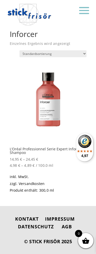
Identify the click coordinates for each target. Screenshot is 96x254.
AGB (67, 226)
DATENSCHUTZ (36, 226)
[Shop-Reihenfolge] (53, 53)
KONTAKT (27, 219)
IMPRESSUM (60, 219)
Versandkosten (32, 183)
